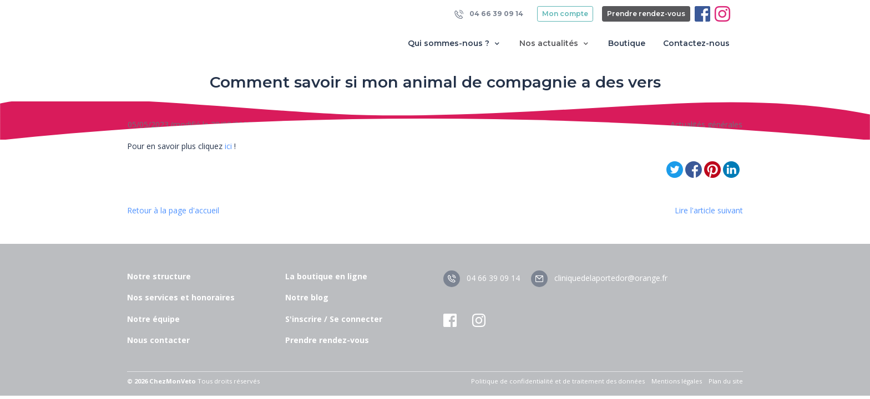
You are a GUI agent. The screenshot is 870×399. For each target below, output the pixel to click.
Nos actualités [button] (554, 43)
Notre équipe (153, 319)
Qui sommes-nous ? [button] (455, 43)
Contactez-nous (696, 43)
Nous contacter (158, 340)
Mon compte (565, 13)
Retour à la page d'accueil (173, 210)
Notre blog (306, 297)
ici (228, 146)
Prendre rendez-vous (646, 13)
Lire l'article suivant (709, 210)
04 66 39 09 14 (488, 14)
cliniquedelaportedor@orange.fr (599, 278)
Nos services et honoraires (181, 297)
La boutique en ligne (326, 276)
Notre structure (159, 276)
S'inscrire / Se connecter (333, 319)
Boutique (626, 43)
